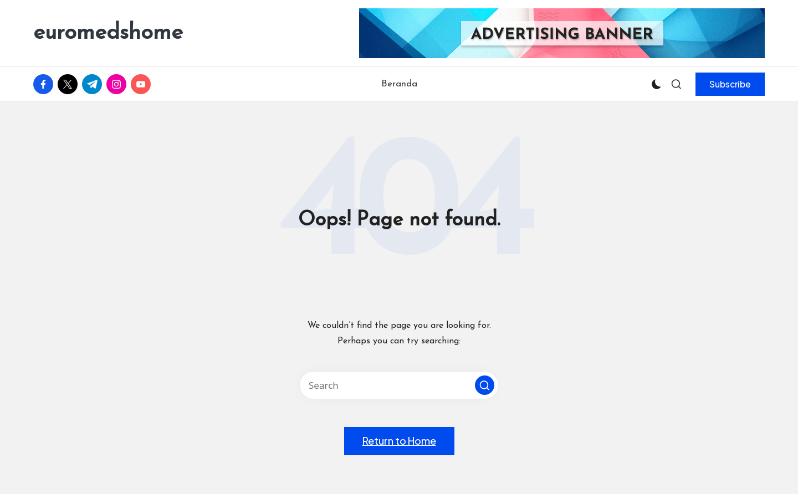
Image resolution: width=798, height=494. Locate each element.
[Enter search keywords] (399, 385)
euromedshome (108, 33)
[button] (730, 84)
